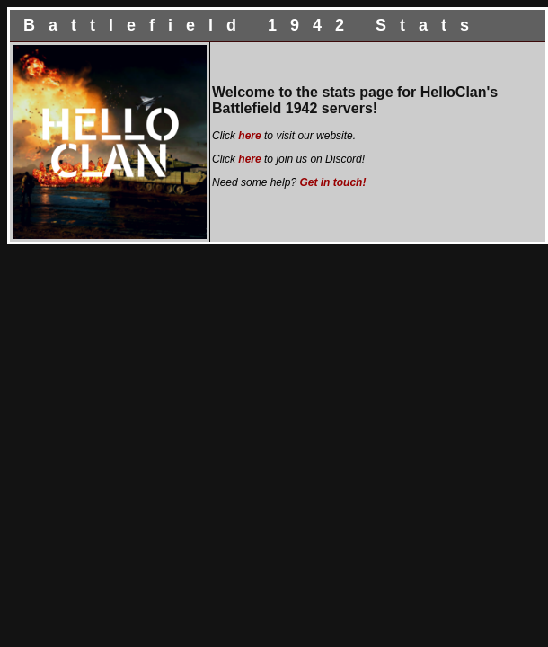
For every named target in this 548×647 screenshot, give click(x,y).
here (249, 135)
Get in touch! (332, 182)
